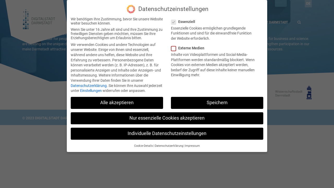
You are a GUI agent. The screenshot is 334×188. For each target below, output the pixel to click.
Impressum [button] (192, 142)
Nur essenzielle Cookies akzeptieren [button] (167, 114)
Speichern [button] (217, 99)
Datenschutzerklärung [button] (169, 142)
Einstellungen (91, 87)
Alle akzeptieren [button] (117, 99)
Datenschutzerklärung (89, 82)
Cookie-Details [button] (143, 142)
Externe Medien (189, 44)
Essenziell (185, 18)
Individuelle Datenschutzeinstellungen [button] (167, 129)
